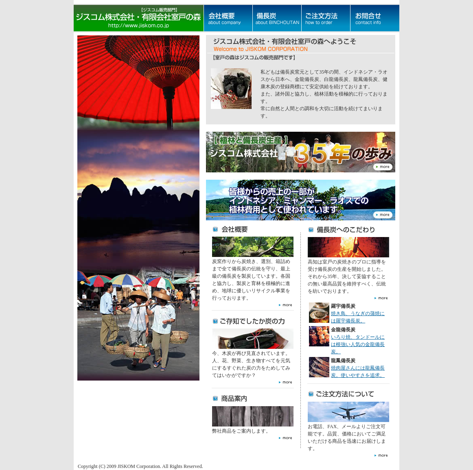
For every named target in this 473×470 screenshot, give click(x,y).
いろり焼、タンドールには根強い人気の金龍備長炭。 (358, 344)
